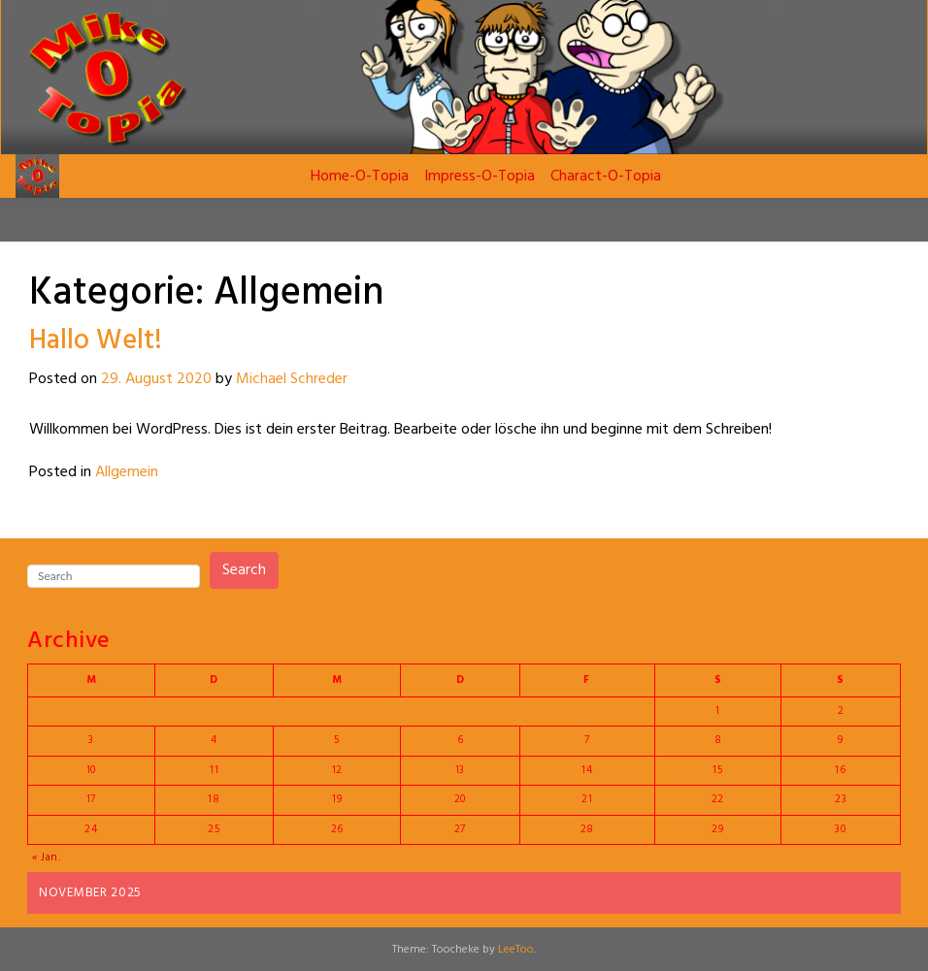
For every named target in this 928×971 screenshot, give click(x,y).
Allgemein (126, 472)
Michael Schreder (292, 379)
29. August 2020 (156, 379)
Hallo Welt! (95, 341)
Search (244, 570)
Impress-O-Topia (479, 176)
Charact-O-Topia (605, 176)
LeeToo (516, 949)
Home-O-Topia (360, 176)
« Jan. (46, 857)
